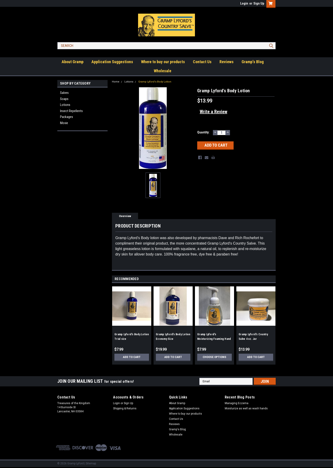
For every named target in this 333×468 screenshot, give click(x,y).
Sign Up (258, 3)
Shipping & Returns (124, 408)
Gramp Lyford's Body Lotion (154, 81)
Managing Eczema (236, 403)
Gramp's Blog (253, 61)
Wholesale (162, 70)
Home (115, 81)
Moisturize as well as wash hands (246, 408)
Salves (64, 93)
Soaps (64, 99)
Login (244, 3)
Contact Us (202, 61)
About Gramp (72, 61)
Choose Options (214, 357)
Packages (66, 117)
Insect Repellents (71, 111)
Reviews (226, 61)
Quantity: (203, 132)
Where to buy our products (163, 61)
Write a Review (213, 111)
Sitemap (91, 463)
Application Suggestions (112, 61)
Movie (64, 123)
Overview (125, 216)
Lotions (65, 105)
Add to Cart (132, 357)
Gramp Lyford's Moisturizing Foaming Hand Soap (214, 339)
